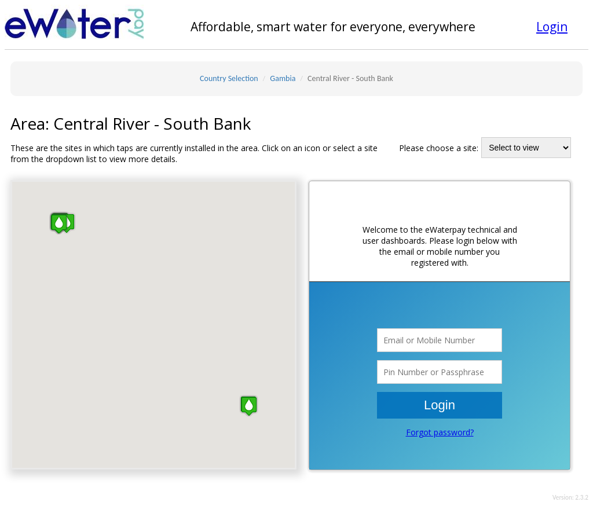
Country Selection (229, 78)
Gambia (282, 78)
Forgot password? (440, 432)
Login (552, 27)
